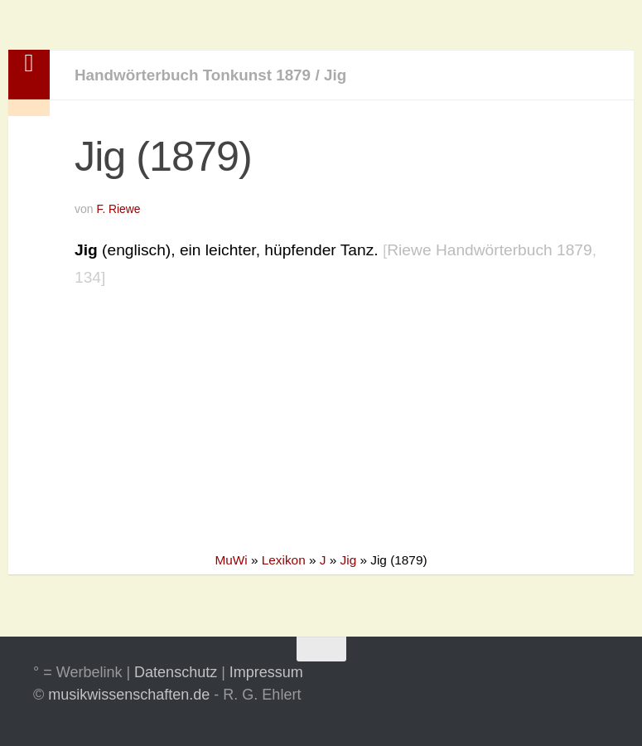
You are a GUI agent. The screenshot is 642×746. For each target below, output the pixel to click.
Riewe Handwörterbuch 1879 (489, 250)
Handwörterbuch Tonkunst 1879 (195, 75)
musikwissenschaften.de (129, 694)
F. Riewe (118, 209)
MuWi (231, 560)
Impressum (266, 672)
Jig (340, 75)
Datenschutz (175, 672)
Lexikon (284, 560)
